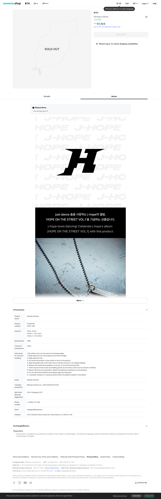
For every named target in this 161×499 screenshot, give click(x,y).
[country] (119, 3)
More (80, 300)
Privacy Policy (92, 457)
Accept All (149, 496)
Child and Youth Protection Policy (72, 457)
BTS (96, 13)
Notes (114, 96)
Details (47, 96)
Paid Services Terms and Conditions (44, 457)
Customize (136, 496)
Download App (141, 483)
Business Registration (52, 468)
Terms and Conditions (21, 457)
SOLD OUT (121, 35)
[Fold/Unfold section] (80, 310)
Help (154, 4)
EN (35, 4)
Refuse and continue (120, 496)
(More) (69, 496)
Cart (127, 4)
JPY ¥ (44, 4)
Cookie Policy (105, 457)
